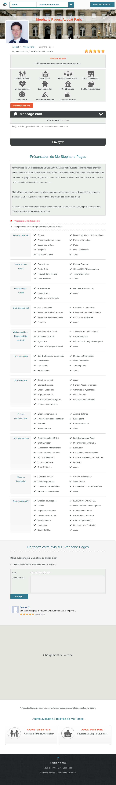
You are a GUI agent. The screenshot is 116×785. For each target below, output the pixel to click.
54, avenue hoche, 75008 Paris (26, 51)
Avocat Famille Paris (39, 729)
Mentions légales (47, 773)
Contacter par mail (21, 106)
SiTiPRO (56, 763)
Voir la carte (47, 51)
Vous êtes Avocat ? (102, 4)
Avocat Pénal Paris (92, 729)
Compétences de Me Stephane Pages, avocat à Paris (38, 227)
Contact (72, 773)
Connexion (67, 768)
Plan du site (62, 773)
